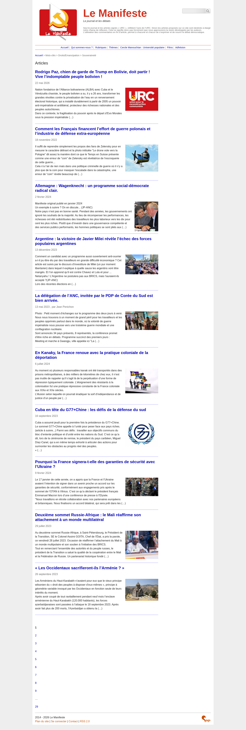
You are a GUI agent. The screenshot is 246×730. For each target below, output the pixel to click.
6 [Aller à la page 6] (36, 667)
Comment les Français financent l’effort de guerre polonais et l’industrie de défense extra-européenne (92, 131)
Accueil (64, 47)
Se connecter (59, 721)
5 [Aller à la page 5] (36, 659)
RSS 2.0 (85, 721)
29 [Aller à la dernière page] (36, 706)
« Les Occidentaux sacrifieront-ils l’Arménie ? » (79, 568)
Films (170, 47)
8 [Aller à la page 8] (36, 683)
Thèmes (113, 47)
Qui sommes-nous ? (82, 47)
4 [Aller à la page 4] (36, 651)
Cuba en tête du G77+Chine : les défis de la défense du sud (90, 409)
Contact (73, 721)
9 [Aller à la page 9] (36, 690)
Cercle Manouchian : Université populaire (142, 47)
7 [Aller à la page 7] (36, 675)
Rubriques (100, 47)
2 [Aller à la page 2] (36, 635)
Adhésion (180, 47)
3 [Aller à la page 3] (36, 643)
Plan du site (42, 721)
